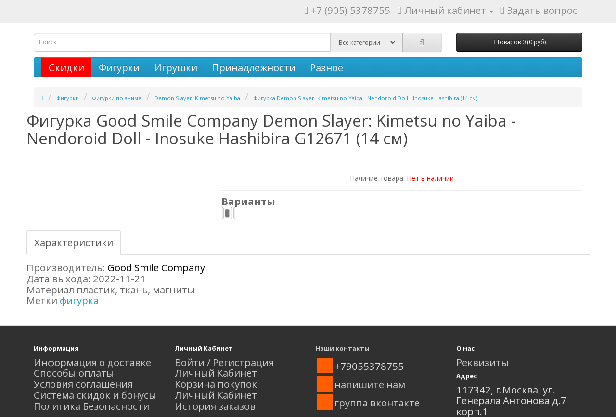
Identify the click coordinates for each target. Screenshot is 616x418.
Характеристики (73, 242)
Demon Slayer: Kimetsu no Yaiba (197, 97)
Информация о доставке (92, 362)
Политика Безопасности (91, 406)
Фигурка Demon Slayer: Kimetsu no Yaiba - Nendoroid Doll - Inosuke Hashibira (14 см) (365, 97)
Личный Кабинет (216, 373)
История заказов (215, 406)
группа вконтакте (377, 402)
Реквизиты (482, 362)
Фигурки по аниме (116, 97)
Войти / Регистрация (224, 362)
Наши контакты (342, 348)
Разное (326, 67)
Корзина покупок (216, 384)
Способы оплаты (74, 373)
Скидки (66, 67)
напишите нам (369, 384)
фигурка (79, 300)
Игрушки (175, 67)
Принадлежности (253, 67)
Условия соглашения (83, 384)
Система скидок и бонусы (95, 395)
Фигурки (119, 67)
